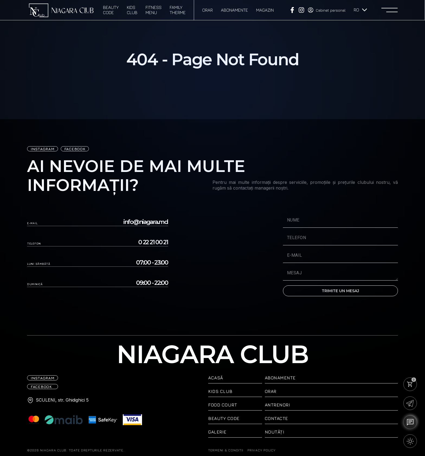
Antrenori (277, 404)
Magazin (265, 10)
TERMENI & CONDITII (225, 450)
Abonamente (234, 10)
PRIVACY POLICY (261, 450)
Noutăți (275, 431)
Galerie (217, 431)
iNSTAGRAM (42, 148)
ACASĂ (215, 377)
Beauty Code (111, 10)
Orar (207, 10)
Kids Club (132, 10)
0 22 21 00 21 (153, 242)
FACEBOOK (75, 148)
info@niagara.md (145, 222)
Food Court (222, 404)
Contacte (276, 418)
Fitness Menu (154, 10)
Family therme (178, 10)
